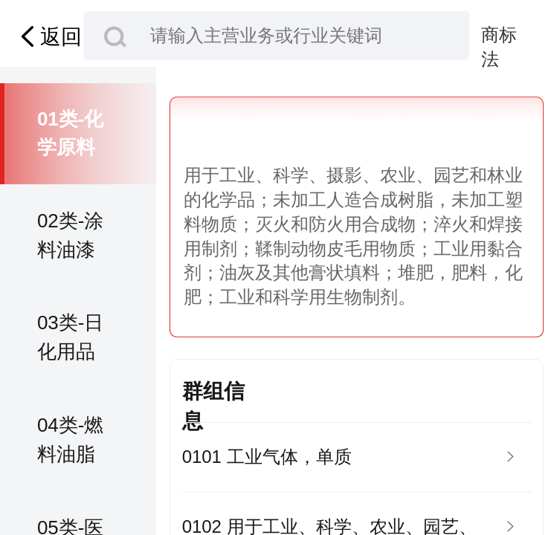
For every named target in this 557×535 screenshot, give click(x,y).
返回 (48, 37)
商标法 (499, 36)
